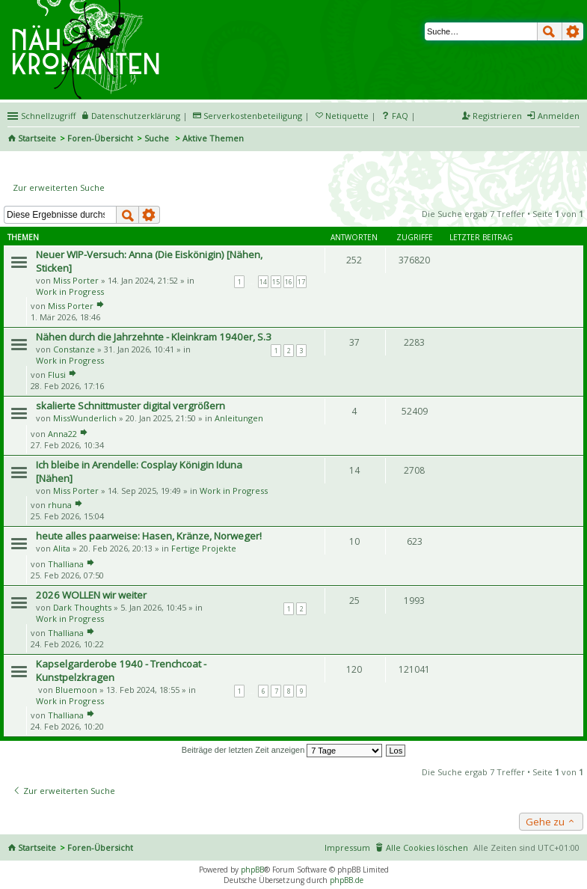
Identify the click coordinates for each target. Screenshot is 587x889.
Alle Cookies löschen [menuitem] (427, 847)
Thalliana (66, 563)
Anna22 (62, 433)
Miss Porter (76, 280)
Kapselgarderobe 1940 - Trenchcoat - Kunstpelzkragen (121, 670)
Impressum (347, 847)
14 (263, 282)
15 (276, 282)
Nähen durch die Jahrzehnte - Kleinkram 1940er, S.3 (153, 336)
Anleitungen (239, 418)
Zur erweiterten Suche (59, 187)
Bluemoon (76, 689)
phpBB (252, 869)
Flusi (57, 374)
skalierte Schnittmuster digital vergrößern (130, 405)
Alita (61, 548)
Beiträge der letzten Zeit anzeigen (282, 749)
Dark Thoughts (82, 607)
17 (301, 282)
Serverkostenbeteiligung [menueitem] (252, 115)
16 (288, 282)
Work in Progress (70, 291)
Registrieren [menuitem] (497, 115)
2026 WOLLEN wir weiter (91, 595)
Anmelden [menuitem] (559, 115)
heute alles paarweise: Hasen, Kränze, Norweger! (149, 536)
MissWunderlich (85, 418)
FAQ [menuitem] (400, 115)
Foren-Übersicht (100, 138)
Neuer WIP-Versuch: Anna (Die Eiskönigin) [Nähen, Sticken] (149, 261)
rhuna (60, 504)
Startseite (37, 138)
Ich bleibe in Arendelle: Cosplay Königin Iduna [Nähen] (139, 471)
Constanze (74, 349)
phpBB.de (346, 880)
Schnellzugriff (48, 115)
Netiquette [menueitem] (347, 115)
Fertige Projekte (203, 548)
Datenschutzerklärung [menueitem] (135, 115)
